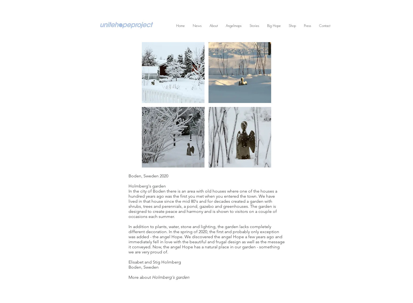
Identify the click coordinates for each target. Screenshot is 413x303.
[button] (173, 72)
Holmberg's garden (170, 277)
